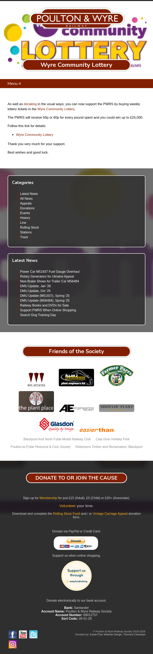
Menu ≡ (14, 83)
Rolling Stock (29, 227)
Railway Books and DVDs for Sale (44, 305)
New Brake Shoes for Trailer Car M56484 (49, 281)
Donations (27, 208)
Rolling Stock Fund (66, 513)
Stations (26, 232)
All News (26, 198)
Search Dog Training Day (38, 315)
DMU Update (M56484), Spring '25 (45, 300)
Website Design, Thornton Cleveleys (125, 634)
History (25, 218)
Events (25, 213)
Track (24, 237)
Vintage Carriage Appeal (110, 513)
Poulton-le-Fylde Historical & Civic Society (41, 447)
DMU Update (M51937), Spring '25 (45, 295)
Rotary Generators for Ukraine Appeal (47, 276)
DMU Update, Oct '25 (35, 291)
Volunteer (67, 506)
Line (23, 222)
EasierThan (96, 634)
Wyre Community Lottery (55, 109)
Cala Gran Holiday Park (112, 439)
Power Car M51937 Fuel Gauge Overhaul (50, 271)
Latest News (29, 193)
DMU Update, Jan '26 (35, 286)
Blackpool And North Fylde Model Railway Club (57, 439)
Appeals (26, 203)
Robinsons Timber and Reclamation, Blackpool (108, 447)
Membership (48, 498)
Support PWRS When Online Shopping (48, 310)
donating (30, 104)
